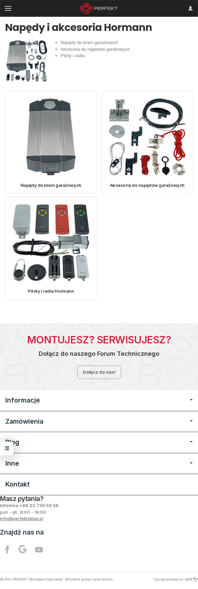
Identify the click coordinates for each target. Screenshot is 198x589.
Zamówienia (99, 421)
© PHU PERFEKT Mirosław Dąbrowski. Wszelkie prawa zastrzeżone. (57, 579)
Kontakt (17, 484)
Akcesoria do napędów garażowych (147, 185)
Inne (99, 463)
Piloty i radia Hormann (51, 291)
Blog (99, 442)
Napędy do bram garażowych (51, 185)
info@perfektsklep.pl (21, 518)
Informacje (99, 400)
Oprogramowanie (176, 579)
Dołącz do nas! (99, 372)
